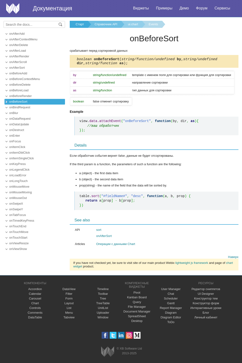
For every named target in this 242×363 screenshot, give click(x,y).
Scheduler (171, 300)
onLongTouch (18, 181)
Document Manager (136, 313)
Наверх (233, 258)
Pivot (137, 294)
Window (103, 319)
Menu (69, 314)
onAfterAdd (17, 33)
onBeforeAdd (18, 73)
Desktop (137, 322)
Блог (206, 314)
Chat (171, 295)
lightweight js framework (191, 264)
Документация (52, 8)
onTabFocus (17, 215)
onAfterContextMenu (23, 39)
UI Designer (206, 295)
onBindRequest (19, 107)
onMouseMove (19, 186)
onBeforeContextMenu (24, 79)
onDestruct (16, 130)
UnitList (103, 309)
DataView (68, 290)
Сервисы (222, 8)
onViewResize (19, 243)
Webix (107, 353)
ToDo (170, 323)
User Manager (171, 290)
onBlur (13, 113)
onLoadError (17, 175)
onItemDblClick (19, 152)
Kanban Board (137, 298)
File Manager (137, 308)
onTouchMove (18, 232)
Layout (68, 304)
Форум (201, 8)
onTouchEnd (17, 226)
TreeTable (103, 304)
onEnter (14, 135)
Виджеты (141, 8)
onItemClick (17, 147)
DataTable (35, 319)
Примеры (164, 8)
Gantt (171, 304)
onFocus (15, 141)
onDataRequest (19, 118)
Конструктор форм (206, 304)
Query (137, 303)
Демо (184, 8)
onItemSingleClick (21, 158)
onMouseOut (18, 198)
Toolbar (103, 295)
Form (69, 300)
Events (153, 24)
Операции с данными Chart (115, 245)
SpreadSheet (137, 317)
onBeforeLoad (19, 90)
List (69, 309)
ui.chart (133, 24)
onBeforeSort (18, 101)
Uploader (103, 314)
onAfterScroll (18, 62)
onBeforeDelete (19, 84)
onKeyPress (17, 164)
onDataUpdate (19, 124)
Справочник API (106, 24)
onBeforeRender (20, 96)
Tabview (69, 319)
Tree (103, 300)
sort (98, 231)
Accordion (35, 290)
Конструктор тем (206, 300)
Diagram (171, 314)
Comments (35, 314)
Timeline (103, 290)
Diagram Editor (171, 319)
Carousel (35, 300)
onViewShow (18, 249)
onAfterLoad (17, 50)
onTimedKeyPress (21, 220)
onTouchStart (18, 237)
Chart (35, 304)
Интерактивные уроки (205, 309)
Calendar (35, 295)
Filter (69, 295)
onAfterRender (19, 56)
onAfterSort (17, 67)
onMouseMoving (20, 192)
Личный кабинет (205, 319)
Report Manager (171, 309)
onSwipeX (16, 203)
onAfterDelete (18, 45)
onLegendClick (19, 169)
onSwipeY (16, 209)
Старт (80, 24)
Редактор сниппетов (205, 290)
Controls (35, 309)
